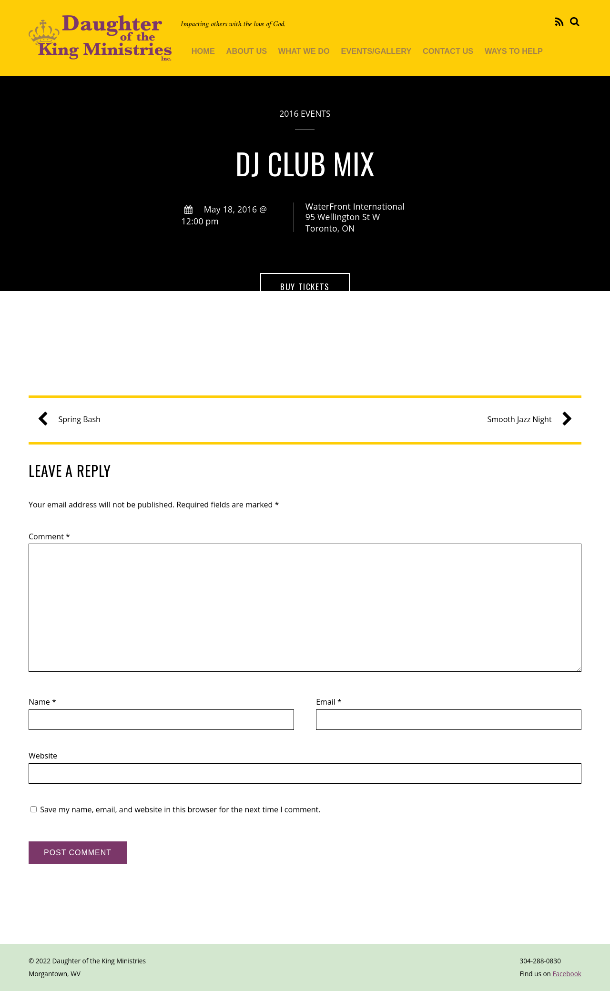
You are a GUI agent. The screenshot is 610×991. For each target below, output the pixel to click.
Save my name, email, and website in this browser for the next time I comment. (180, 809)
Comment (49, 536)
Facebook (566, 973)
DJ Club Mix (304, 163)
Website (43, 755)
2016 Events (304, 113)
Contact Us (448, 51)
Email (329, 702)
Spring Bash (72, 419)
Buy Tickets (304, 286)
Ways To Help (514, 51)
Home (203, 51)
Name (42, 702)
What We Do (304, 51)
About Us (246, 51)
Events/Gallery (376, 51)
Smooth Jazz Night (526, 419)
